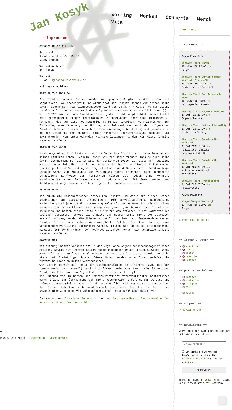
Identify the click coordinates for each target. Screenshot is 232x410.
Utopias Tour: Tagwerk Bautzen (203, 111)
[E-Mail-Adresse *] (204, 344)
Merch (204, 19)
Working (121, 15)
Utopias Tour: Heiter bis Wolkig (204, 125)
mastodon (191, 277)
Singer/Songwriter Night (198, 201)
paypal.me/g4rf (192, 310)
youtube (191, 260)
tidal (189, 249)
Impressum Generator (80, 298)
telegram (191, 283)
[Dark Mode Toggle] (222, 400)
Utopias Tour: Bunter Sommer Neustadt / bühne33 (201, 78)
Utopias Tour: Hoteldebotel (200, 181)
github (190, 293)
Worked (149, 16)
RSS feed (213, 380)
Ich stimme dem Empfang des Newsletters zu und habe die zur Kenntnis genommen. (202, 357)
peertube (191, 256)
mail (188, 287)
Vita (117, 22)
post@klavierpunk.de (71, 80)
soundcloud (193, 246)
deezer (190, 253)
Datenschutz (58, 338)
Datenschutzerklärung (194, 359)
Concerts (177, 18)
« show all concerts (194, 220)
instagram (192, 280)
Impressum (37, 338)
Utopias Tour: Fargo (195, 63)
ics (209, 66)
